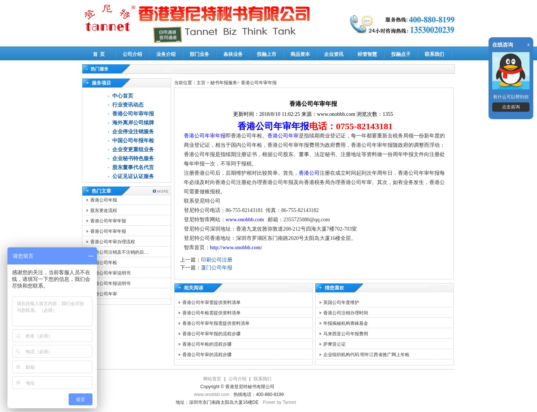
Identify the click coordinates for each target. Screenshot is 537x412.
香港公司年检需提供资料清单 (211, 313)
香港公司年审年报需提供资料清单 (215, 323)
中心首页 (122, 96)
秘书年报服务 (223, 82)
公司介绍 (132, 54)
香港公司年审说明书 (110, 273)
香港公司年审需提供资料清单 (211, 302)
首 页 (99, 54)
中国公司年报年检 (133, 140)
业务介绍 (166, 54)
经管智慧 (367, 54)
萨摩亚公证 (334, 344)
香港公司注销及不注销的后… (119, 252)
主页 (201, 82)
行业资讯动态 (128, 105)
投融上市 (266, 54)
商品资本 (300, 54)
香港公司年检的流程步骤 (207, 344)
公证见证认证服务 (133, 176)
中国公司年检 (103, 262)
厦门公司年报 (216, 267)
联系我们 (434, 54)
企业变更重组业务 (133, 149)
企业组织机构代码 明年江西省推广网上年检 (366, 354)
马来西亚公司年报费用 (345, 333)
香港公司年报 (103, 200)
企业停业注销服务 (133, 131)
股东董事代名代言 (133, 167)
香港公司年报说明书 (110, 283)
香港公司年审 (103, 294)
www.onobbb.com (245, 219)
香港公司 (309, 173)
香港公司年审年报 (133, 114)
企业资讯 (333, 54)
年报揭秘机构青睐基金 (345, 323)
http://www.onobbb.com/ (236, 247)
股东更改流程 (103, 210)
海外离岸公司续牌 (133, 123)
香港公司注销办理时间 (345, 313)
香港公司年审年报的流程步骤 (211, 333)
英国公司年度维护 (341, 302)
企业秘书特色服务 (133, 158)
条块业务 (233, 54)
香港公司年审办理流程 (112, 241)
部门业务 (199, 54)
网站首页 (212, 378)
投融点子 (401, 54)
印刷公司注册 (216, 260)
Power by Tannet (279, 402)
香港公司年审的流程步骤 (207, 354)
